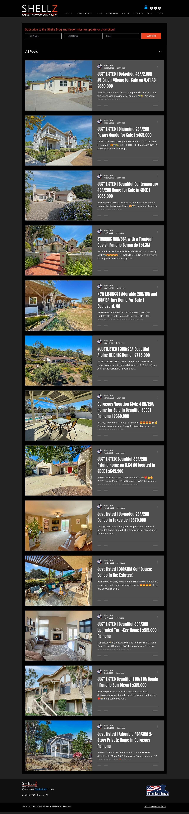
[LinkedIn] (155, 8)
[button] (146, 7)
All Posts (31, 51)
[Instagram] (159, 8)
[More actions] (158, 66)
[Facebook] (151, 8)
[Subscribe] (151, 36)
